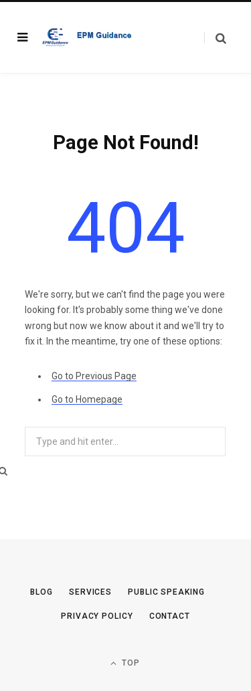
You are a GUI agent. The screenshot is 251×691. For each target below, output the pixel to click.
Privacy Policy (97, 616)
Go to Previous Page (94, 376)
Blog (41, 592)
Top (125, 663)
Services (90, 592)
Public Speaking (166, 592)
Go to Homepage (87, 399)
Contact (169, 616)
